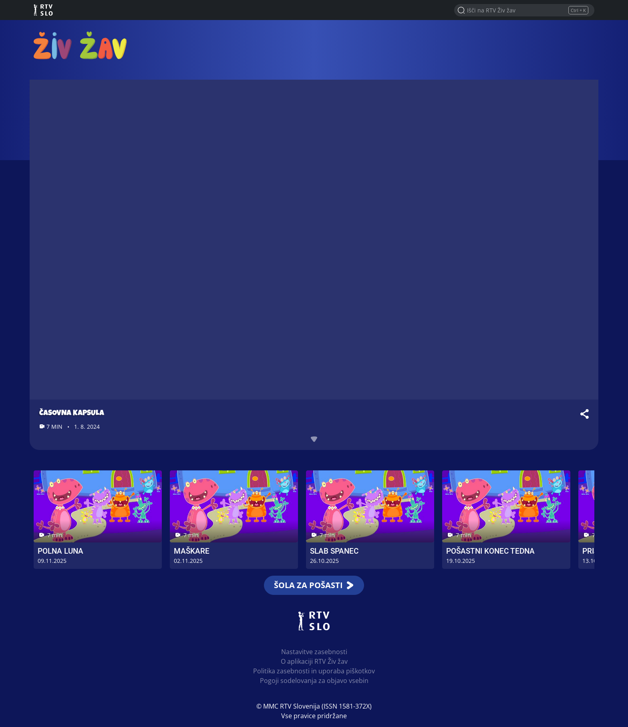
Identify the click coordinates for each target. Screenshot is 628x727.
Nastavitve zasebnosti (314, 651)
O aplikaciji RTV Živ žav (314, 661)
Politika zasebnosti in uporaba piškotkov (314, 671)
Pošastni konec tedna (490, 551)
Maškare (191, 551)
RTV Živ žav (80, 45)
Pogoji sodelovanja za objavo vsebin (314, 680)
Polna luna (60, 551)
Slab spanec (334, 551)
